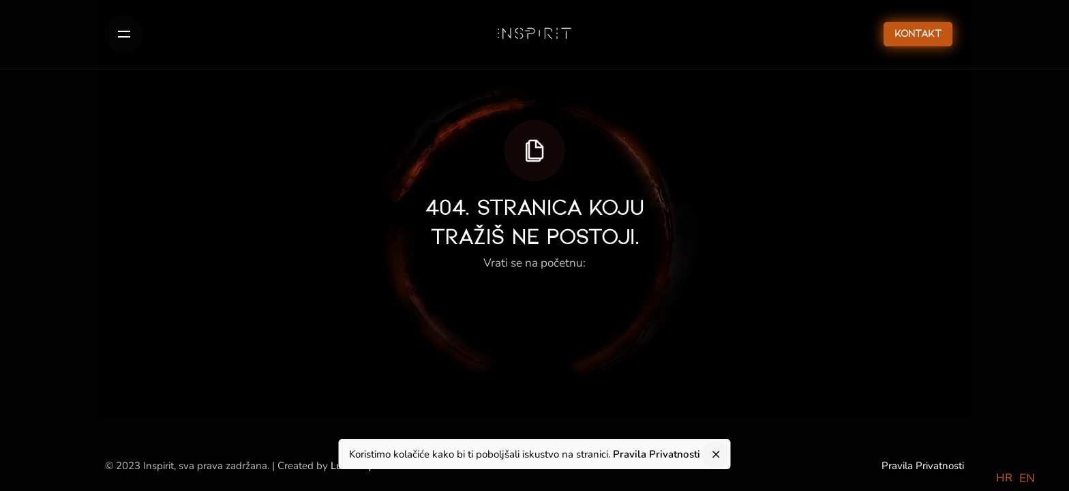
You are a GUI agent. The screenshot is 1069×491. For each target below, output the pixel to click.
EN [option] (1027, 478)
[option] (1027, 479)
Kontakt (918, 34)
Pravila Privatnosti (923, 466)
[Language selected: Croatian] (1019, 477)
